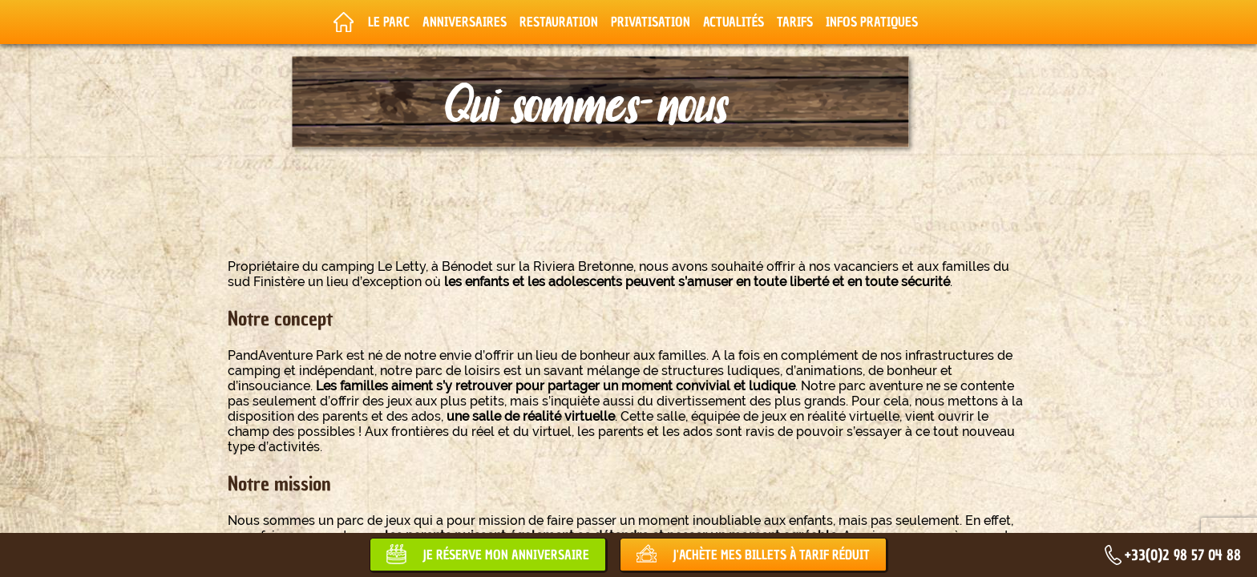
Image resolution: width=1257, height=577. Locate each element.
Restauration (558, 21)
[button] (24, 559)
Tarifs (795, 21)
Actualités (733, 21)
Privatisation (650, 21)
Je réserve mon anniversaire (505, 554)
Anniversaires (464, 21)
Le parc (389, 21)
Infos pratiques (872, 21)
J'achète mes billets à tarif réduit (771, 554)
